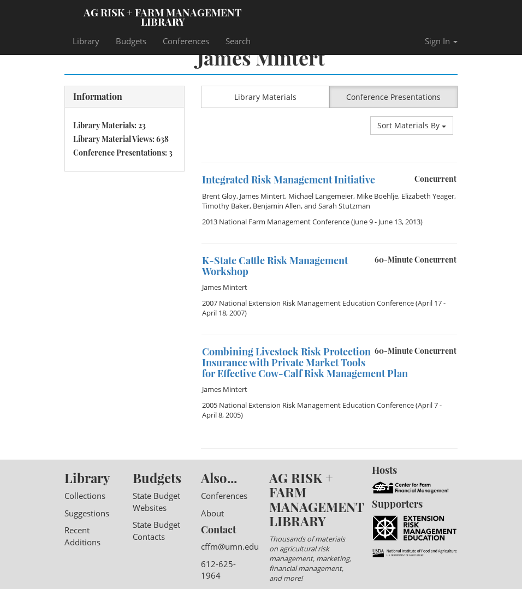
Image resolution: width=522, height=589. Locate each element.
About (212, 513)
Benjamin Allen (277, 206)
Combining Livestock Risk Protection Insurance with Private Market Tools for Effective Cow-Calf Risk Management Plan (305, 362)
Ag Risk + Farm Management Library (163, 16)
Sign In (441, 40)
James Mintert (262, 196)
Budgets (131, 40)
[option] (329, 203)
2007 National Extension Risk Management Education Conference (308, 303)
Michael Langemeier (320, 196)
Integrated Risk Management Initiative (288, 179)
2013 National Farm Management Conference (275, 222)
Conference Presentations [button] (393, 97)
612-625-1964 (218, 569)
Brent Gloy (219, 196)
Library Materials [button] (265, 97)
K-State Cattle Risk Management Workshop (275, 266)
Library (86, 40)
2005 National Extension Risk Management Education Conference (308, 405)
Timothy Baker (226, 206)
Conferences (186, 40)
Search (238, 40)
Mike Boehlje (377, 196)
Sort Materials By (411, 125)
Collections (84, 495)
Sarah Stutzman (344, 206)
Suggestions (86, 513)
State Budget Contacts (156, 530)
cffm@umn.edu (230, 546)
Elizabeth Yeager (427, 196)
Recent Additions (82, 536)
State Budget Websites (156, 501)
